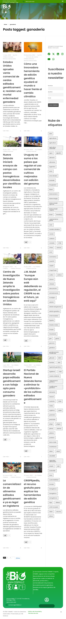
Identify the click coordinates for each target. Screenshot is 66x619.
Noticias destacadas (9, 59)
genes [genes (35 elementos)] (57, 338)
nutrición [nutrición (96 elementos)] (52, 401)
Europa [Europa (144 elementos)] (51, 329)
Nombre (50, 85)
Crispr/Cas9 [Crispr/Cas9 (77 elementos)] (52, 270)
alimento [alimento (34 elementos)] (52, 157)
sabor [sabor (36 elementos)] (51, 451)
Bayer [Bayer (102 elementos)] (51, 189)
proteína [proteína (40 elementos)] (51, 438)
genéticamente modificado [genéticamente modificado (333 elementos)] (54, 352)
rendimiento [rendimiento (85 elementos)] (53, 447)
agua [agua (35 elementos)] (50, 153)
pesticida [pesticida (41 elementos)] (52, 415)
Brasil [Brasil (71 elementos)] (50, 214)
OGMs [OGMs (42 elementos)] (51, 406)
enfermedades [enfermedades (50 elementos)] (53, 316)
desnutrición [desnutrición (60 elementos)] (53, 288)
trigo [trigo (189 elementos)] (50, 502)
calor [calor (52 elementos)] (50, 225)
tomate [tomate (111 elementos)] (51, 484)
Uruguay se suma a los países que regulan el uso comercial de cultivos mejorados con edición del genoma (32, 169)
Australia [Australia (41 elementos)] (51, 180)
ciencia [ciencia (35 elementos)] (59, 247)
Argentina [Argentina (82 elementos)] (52, 167)
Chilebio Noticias (8, 57)
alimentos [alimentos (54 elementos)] (52, 162)
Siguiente (13, 557)
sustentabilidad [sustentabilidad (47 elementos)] (53, 480)
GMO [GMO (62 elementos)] (59, 358)
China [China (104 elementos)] (51, 247)
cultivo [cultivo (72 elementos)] (51, 275)
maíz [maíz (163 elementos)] (60, 371)
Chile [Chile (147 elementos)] (59, 243)
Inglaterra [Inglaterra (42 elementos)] (52, 371)
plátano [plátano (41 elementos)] (51, 433)
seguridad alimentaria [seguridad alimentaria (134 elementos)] (52, 461)
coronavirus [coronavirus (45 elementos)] (52, 257)
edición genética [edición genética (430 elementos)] (54, 311)
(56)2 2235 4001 (30, 1)
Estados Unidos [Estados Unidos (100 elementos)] (53, 325)
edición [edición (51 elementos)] (51, 302)
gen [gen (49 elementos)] (50, 338)
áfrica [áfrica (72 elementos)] (51, 516)
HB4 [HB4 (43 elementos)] (59, 362)
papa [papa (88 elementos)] (60, 410)
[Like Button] (19, 130)
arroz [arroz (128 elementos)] (50, 171)
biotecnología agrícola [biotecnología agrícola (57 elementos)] (53, 203)
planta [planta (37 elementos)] (51, 428)
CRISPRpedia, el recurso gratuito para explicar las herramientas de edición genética (32, 492)
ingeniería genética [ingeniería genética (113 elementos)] (55, 367)
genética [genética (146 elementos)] (52, 348)
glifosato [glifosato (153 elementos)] (51, 358)
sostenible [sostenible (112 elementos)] (52, 471)
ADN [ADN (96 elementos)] (50, 134)
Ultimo (18, 559)
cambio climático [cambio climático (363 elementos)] (54, 229)
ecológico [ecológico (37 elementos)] (52, 297)
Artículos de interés (32, 57)
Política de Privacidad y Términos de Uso (35, 612)
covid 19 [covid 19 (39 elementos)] (51, 261)
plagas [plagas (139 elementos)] (58, 424)
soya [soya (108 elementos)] (50, 475)
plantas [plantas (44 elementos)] (59, 428)
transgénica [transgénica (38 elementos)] (52, 489)
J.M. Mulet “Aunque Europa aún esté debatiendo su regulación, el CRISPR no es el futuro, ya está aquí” (33, 286)
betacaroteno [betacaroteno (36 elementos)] (53, 194)
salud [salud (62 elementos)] (58, 451)
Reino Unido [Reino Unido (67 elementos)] (52, 442)
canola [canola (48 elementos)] (51, 234)
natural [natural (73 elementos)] (51, 397)
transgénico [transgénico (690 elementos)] (52, 493)
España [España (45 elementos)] (51, 320)
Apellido (50, 92)
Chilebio (39, 149)
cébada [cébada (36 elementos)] (51, 284)
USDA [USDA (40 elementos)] (50, 511)
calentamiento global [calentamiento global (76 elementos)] (53, 219)
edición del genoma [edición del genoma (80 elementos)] (55, 307)
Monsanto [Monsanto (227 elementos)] (52, 392)
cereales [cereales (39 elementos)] (51, 243)
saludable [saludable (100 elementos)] (52, 456)
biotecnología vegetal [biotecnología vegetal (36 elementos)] (53, 209)
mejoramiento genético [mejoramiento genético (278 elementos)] (53, 381)
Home (5, 24)
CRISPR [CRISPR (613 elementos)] (51, 266)
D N (16, 55)
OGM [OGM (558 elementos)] (59, 401)
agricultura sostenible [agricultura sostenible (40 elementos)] (52, 147)
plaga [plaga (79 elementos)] (51, 424)
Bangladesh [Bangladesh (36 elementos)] (52, 185)
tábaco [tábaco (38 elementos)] (58, 502)
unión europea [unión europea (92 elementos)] (53, 507)
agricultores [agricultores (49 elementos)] (52, 138)
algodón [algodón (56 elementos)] (58, 153)
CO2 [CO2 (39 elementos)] (50, 252)
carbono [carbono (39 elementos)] (51, 238)
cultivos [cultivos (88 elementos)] (59, 275)
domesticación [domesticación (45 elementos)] (53, 293)
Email (49, 98)
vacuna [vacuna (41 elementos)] (58, 511)
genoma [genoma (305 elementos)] (51, 343)
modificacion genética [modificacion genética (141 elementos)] (53, 387)
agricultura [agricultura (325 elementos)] (52, 143)
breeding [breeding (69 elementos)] (59, 214)
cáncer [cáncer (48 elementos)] (51, 279)
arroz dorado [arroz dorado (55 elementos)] (53, 176)
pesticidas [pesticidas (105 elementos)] (52, 419)
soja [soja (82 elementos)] (58, 466)
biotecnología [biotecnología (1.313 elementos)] (53, 198)
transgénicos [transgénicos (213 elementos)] (53, 498)
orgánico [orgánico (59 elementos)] (52, 410)
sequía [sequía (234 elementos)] (51, 466)
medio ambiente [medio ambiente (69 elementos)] (54, 376)
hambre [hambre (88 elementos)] (51, 362)
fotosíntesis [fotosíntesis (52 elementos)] (52, 334)
